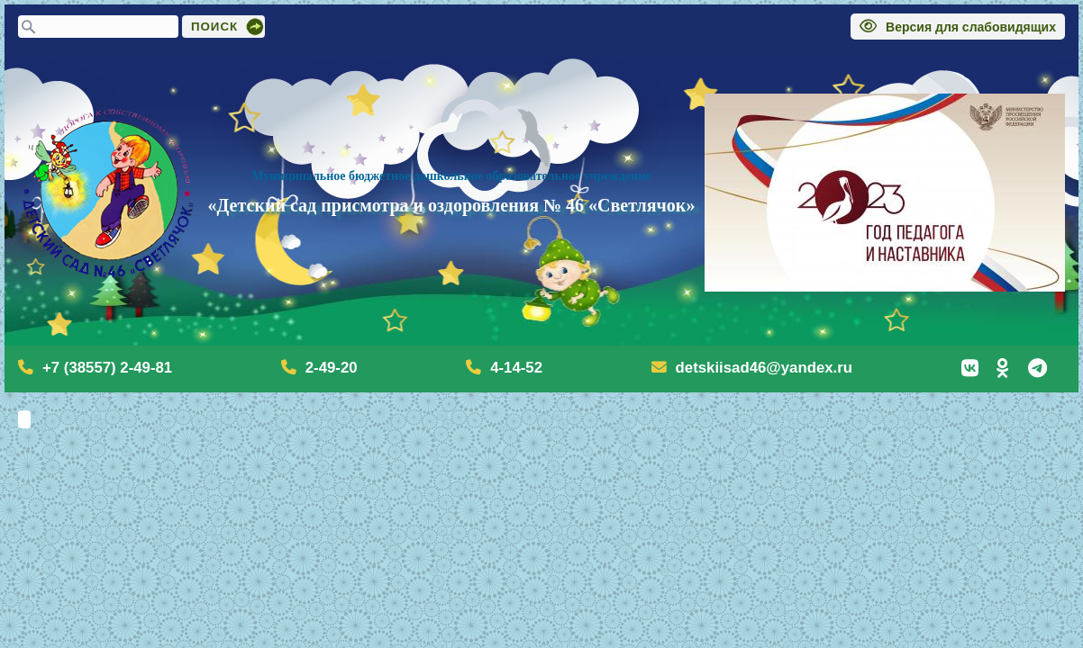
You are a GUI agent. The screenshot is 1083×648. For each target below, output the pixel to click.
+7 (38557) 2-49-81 (107, 367)
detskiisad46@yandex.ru (764, 367)
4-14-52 (516, 367)
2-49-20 (331, 367)
